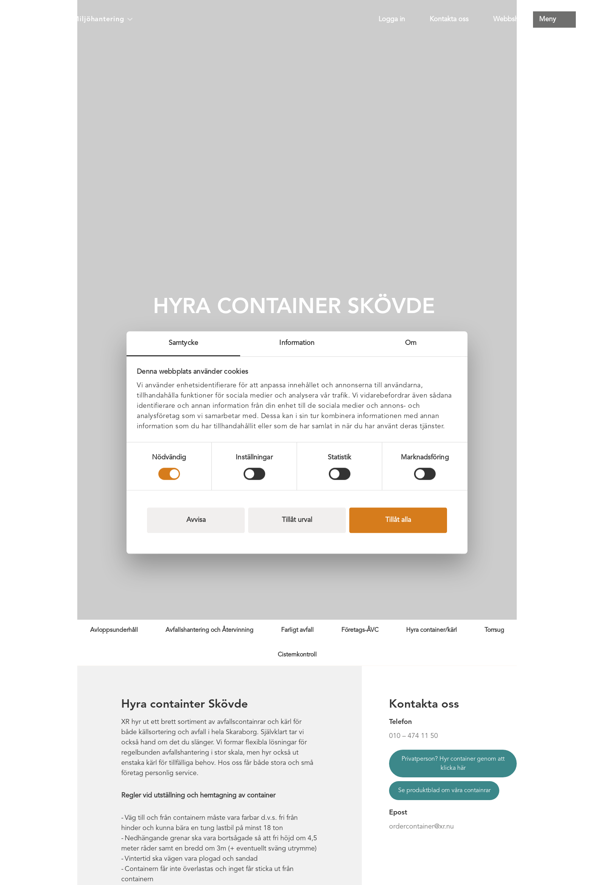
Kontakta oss (449, 19)
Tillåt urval (297, 520)
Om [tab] (410, 343)
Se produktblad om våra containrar (444, 791)
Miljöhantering (103, 19)
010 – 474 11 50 (413, 736)
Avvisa (196, 520)
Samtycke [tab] (183, 343)
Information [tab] (296, 343)
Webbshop (510, 19)
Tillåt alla (398, 520)
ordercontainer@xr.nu (421, 826)
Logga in (391, 19)
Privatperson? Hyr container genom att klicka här (453, 763)
